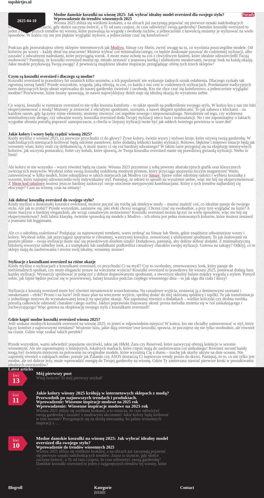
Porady (248, 15)
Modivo (117, 47)
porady (99, 492)
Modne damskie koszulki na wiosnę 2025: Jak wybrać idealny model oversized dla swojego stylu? (102, 440)
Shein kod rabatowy (28, 183)
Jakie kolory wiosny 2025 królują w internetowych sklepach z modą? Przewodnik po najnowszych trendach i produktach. (102, 395)
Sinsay (154, 175)
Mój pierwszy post (54, 373)
